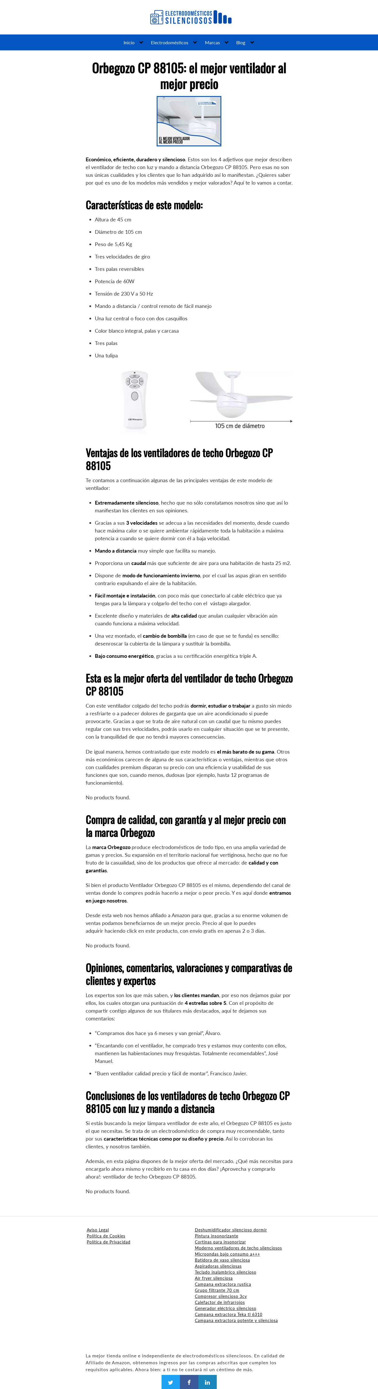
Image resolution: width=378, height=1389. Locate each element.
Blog (240, 42)
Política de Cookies (106, 1235)
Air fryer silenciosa (214, 1278)
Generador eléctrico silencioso (225, 1308)
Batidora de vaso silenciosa (222, 1260)
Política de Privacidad (109, 1241)
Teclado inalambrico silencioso (225, 1272)
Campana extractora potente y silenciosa (236, 1320)
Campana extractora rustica (223, 1284)
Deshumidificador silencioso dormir (231, 1229)
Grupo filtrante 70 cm (217, 1290)
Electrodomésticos (169, 42)
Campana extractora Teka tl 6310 (228, 1314)
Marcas (212, 42)
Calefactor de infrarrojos (220, 1302)
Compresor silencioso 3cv (221, 1296)
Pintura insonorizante (216, 1235)
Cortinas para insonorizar (220, 1241)
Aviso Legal (98, 1229)
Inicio (129, 42)
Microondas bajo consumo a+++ (227, 1254)
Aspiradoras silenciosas (218, 1266)
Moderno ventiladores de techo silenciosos (238, 1248)
